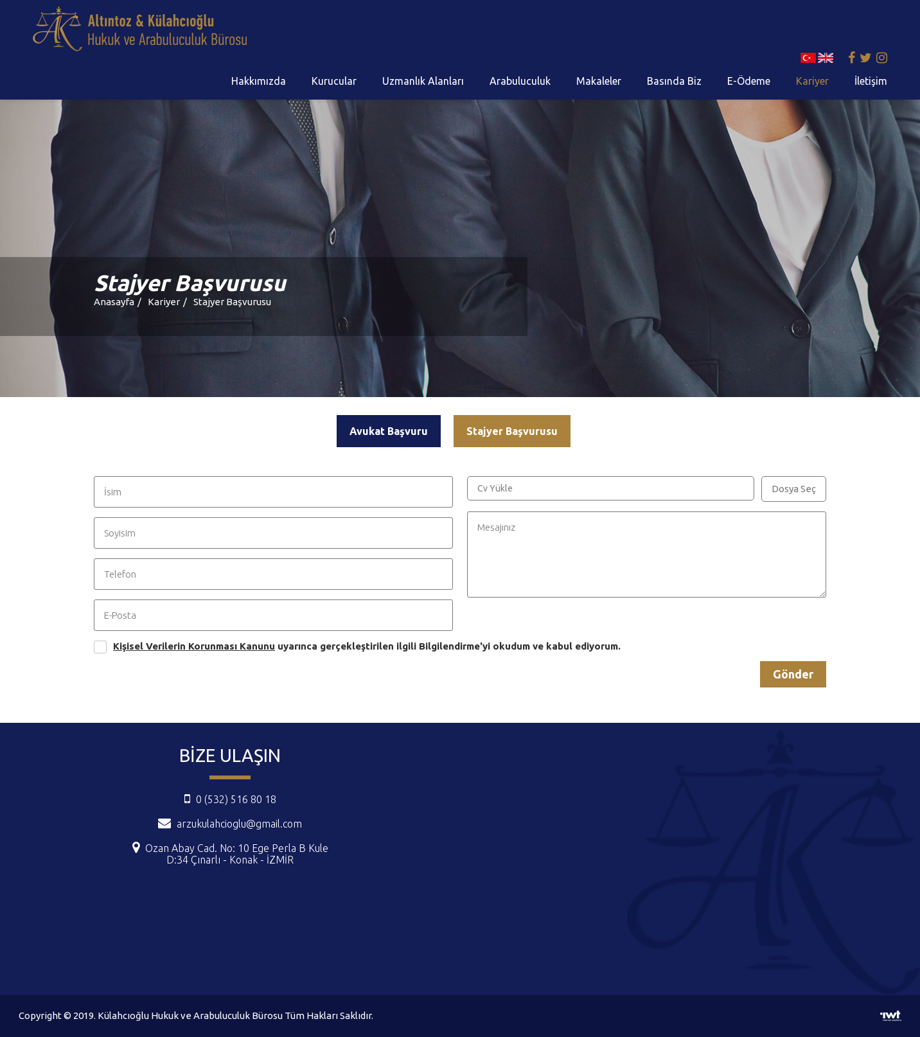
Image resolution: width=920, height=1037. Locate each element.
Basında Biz (674, 81)
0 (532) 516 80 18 (230, 799)
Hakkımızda (258, 81)
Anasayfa (114, 301)
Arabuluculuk (520, 81)
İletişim (870, 81)
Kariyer (812, 81)
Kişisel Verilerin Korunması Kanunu (194, 646)
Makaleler (598, 81)
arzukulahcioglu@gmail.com (239, 823)
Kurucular (334, 81)
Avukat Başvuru (388, 431)
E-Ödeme (748, 81)
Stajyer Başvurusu (232, 301)
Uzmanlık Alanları (423, 81)
